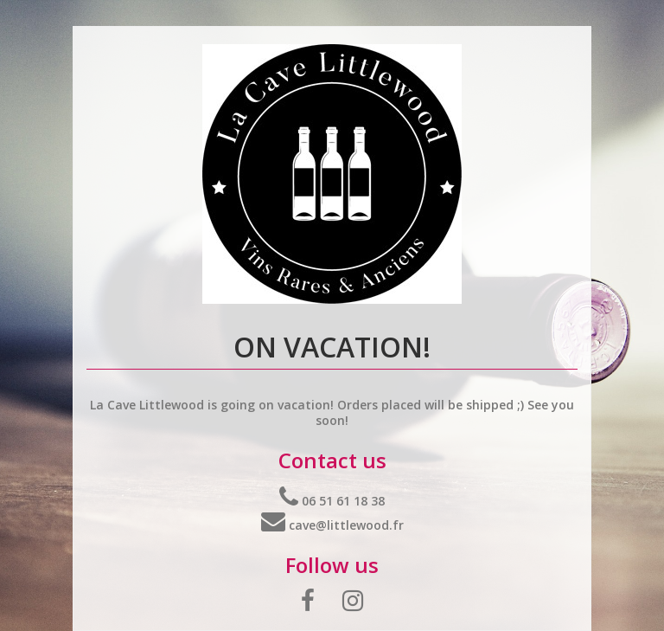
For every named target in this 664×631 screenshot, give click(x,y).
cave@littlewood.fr (332, 525)
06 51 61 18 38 (332, 501)
